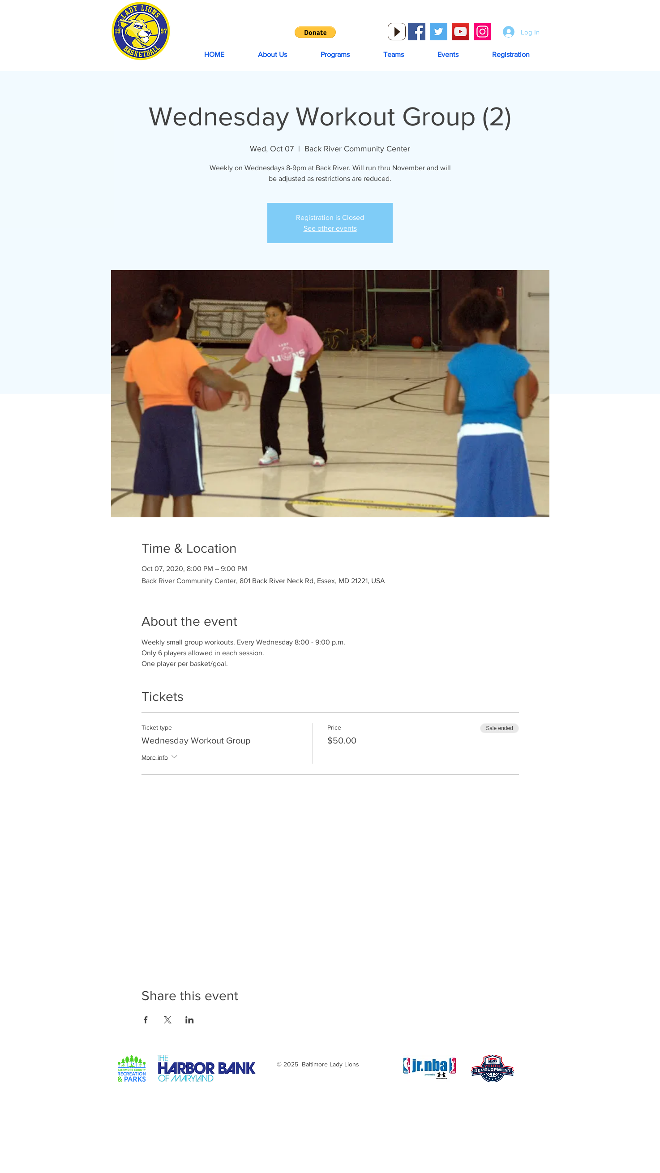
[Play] (396, 31)
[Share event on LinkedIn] (189, 1019)
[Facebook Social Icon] (416, 31)
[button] (315, 32)
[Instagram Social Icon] (482, 31)
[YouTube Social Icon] (460, 31)
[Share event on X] (167, 1019)
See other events (330, 228)
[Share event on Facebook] (145, 1019)
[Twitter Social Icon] (438, 31)
